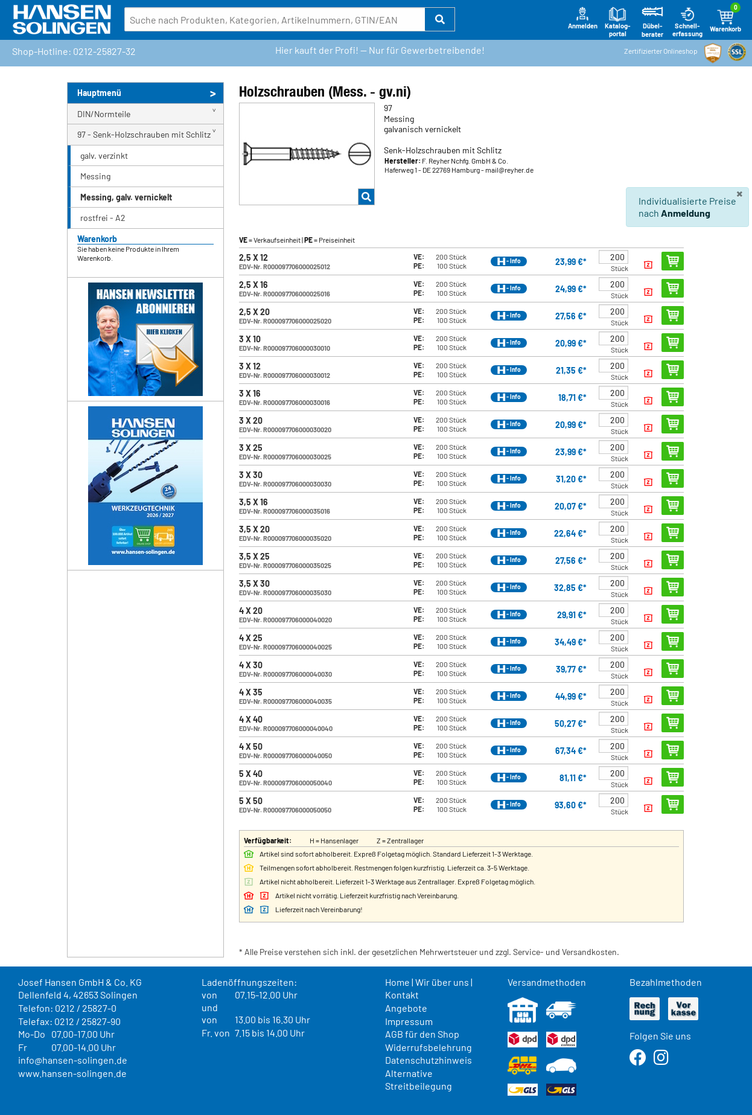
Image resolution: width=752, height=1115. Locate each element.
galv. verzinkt (104, 155)
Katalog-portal (618, 22)
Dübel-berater (652, 22)
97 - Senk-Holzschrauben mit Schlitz (144, 134)
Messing (95, 176)
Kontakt (402, 994)
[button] (440, 19)
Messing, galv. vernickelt (126, 197)
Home (397, 982)
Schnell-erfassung (687, 22)
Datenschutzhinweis (428, 1059)
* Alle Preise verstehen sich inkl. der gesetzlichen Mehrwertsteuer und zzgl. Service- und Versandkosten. (429, 952)
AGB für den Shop (422, 1034)
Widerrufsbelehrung (428, 1047)
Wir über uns (442, 982)
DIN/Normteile (103, 114)
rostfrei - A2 (103, 217)
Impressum (409, 1021)
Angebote (406, 1008)
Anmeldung (685, 213)
